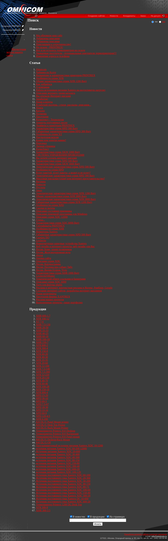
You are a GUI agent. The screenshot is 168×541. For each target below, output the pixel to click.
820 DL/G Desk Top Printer (50, 424)
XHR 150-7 (42, 342)
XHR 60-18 (42, 336)
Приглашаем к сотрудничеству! (53, 44)
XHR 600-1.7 (43, 315)
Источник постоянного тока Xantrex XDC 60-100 (63, 475)
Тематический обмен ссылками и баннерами (61, 278)
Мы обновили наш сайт (49, 35)
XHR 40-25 (42, 333)
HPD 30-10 (42, 398)
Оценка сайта (43, 258)
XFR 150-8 (42, 351)
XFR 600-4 (42, 392)
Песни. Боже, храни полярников (54, 249)
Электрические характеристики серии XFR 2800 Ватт (66, 199)
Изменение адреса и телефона (53, 56)
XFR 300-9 (42, 507)
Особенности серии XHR (50, 228)
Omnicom (41, 69)
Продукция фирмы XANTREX (53, 296)
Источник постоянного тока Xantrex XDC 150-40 (63, 492)
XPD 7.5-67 (42, 404)
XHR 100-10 (43, 339)
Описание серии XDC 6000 (51, 281)
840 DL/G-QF (43, 442)
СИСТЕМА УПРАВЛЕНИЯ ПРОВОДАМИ (60, 155)
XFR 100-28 (42, 386)
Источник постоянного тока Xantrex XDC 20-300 (63, 478)
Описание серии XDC (48, 261)
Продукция (42, 116)
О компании (43, 87)
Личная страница (45, 146)
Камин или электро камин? (51, 140)
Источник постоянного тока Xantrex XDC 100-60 (63, 489)
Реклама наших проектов (50, 299)
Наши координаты (46, 293)
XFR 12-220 (42, 374)
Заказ (143, 16)
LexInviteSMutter (45, 276)
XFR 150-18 (42, 389)
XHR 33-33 (42, 330)
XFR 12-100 (42, 365)
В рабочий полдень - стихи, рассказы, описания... (63, 104)
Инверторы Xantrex (47, 231)
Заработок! (42, 99)
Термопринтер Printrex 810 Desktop (55, 430)
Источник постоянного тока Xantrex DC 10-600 (62, 498)
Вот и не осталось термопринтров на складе (60, 50)
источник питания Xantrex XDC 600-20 (58, 469)
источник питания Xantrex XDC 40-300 (58, 457)
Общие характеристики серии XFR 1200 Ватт (61, 81)
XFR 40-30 (42, 357)
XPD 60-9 (41, 413)
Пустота (40, 187)
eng (163, 22)
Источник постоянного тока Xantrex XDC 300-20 (63, 495)
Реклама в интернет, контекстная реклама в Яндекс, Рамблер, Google (74, 287)
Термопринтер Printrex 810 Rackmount (57, 433)
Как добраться (44, 84)
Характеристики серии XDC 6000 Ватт (57, 222)
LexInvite (41, 240)
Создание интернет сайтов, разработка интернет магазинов (69, 290)
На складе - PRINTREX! (49, 47)
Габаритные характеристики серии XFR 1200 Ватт (64, 202)
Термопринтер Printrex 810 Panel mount (58, 436)
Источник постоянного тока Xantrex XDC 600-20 (63, 501)
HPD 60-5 (41, 401)
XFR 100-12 (42, 318)
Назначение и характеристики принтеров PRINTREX (65, 75)
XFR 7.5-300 (43, 371)
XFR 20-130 (42, 377)
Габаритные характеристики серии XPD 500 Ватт (63, 234)
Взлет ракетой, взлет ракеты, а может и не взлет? (63, 172)
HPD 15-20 (42, 395)
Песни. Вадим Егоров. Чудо (51, 270)
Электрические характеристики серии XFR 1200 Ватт (66, 193)
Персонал (41, 143)
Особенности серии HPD (50, 169)
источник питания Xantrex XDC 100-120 (58, 472)
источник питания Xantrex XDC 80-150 (58, 460)
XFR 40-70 (42, 380)
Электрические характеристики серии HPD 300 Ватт (65, 175)
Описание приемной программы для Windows (61, 214)
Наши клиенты (44, 101)
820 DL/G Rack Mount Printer (52, 427)
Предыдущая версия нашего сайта (16, 52)
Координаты (129, 16)
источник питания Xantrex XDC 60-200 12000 (61, 448)
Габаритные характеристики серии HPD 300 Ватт (63, 131)
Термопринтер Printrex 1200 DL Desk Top (59, 504)
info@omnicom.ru (159, 536)
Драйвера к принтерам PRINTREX (55, 125)
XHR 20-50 (42, 327)
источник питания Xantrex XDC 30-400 (58, 454)
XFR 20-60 (42, 363)
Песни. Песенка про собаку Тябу (54, 267)
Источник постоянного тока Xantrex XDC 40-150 (63, 483)
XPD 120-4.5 (43, 416)
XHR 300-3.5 (43, 510)
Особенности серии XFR (50, 78)
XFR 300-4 (42, 348)
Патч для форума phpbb (49, 284)
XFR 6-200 (42, 419)
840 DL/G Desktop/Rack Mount (53, 439)
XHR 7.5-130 (43, 324)
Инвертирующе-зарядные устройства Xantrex (61, 243)
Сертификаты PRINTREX (50, 225)
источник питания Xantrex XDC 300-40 (58, 466)
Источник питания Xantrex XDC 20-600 (58, 451)
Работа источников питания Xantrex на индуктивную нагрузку (70, 90)
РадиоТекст (42, 149)
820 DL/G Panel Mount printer (52, 422)
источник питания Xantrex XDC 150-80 (58, 463)
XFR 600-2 (42, 345)
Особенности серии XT (49, 134)
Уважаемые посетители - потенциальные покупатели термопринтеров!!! (76, 53)
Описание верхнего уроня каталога (55, 93)
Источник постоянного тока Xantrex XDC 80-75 (62, 486)
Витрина (41, 181)
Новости (114, 16)
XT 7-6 (40, 321)
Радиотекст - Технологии (50, 119)
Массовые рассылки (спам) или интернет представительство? (70, 178)
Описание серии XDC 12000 (52, 217)
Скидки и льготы (45, 208)
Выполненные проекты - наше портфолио (59, 302)
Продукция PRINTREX (11, 26)
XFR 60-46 (42, 383)
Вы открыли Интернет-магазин (53, 96)
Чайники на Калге (46, 72)
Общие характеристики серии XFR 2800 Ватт (61, 196)
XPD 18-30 (42, 407)
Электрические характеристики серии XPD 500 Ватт (65, 166)
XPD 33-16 (42, 410)
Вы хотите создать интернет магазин (56, 158)
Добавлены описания (48, 38)
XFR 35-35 (42, 360)
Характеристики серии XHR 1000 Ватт (57, 273)
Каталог (40, 110)
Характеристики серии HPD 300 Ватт (57, 128)
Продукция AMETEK (12, 30)
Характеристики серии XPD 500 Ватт (57, 160)
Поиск (39, 107)
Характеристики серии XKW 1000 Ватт (58, 152)
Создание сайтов (96, 16)
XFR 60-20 (42, 354)
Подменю (41, 113)
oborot (39, 255)
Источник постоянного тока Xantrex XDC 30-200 (63, 481)
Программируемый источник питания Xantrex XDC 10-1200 (69, 445)
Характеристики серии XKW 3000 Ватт (58, 163)
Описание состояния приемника (54, 211)
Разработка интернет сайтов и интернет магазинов (145, 534)
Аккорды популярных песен (51, 122)
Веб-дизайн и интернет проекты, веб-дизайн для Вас (65, 246)
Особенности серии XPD (50, 205)
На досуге (155, 16)
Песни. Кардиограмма (48, 264)
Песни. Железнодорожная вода (53, 252)
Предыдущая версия (47, 137)
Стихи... (40, 219)
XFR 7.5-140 (43, 368)
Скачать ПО (42, 237)
